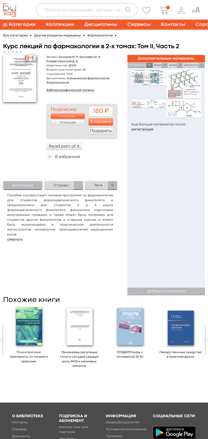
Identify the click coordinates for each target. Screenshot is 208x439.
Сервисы (139, 24)
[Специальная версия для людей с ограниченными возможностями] (196, 10)
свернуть (15, 239)
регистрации (142, 129)
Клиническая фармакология (88, 78)
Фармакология (100, 35)
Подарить (101, 131)
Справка (19, 429)
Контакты (173, 24)
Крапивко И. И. (90, 57)
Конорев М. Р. (69, 57)
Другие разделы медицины (57, 35)
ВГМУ (72, 65)
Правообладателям (123, 422)
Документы (21, 436)
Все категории (15, 35)
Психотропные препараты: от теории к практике (29, 357)
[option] (28, 336)
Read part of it (64, 146)
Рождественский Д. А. (62, 61)
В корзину (101, 122)
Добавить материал (166, 291)
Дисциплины (100, 24)
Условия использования (126, 429)
